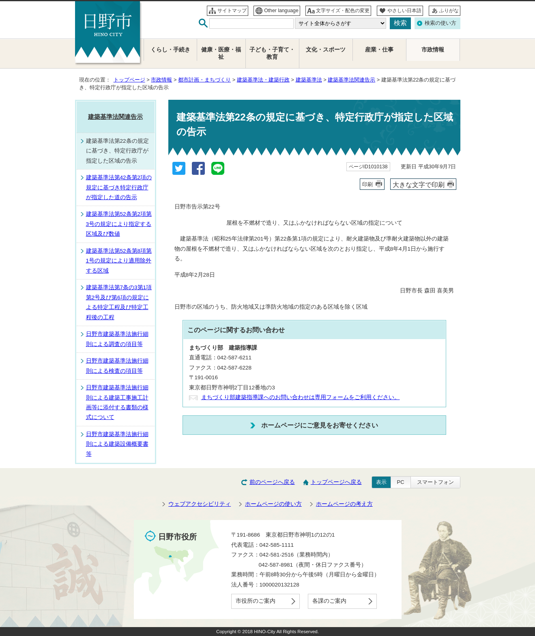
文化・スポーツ (326, 50)
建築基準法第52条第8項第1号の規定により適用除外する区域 (119, 261)
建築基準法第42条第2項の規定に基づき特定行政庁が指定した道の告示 (119, 187)
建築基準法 (309, 80)
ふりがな (449, 10)
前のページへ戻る (272, 482)
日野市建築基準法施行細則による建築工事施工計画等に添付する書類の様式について (117, 402)
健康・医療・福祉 (221, 53)
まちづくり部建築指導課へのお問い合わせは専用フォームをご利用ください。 (300, 397)
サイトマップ (232, 10)
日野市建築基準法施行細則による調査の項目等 (117, 339)
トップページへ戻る (336, 482)
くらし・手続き (170, 50)
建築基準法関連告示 (351, 80)
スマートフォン (435, 482)
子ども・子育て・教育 (272, 53)
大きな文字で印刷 (419, 184)
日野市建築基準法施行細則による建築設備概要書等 (117, 444)
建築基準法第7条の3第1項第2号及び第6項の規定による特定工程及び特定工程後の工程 (119, 302)
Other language (281, 10)
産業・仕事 (379, 50)
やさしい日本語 (404, 10)
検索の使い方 (440, 23)
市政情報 (161, 80)
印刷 (367, 184)
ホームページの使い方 (273, 504)
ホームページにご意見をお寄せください (319, 425)
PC (400, 482)
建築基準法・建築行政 (263, 80)
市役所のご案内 (255, 601)
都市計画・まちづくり (204, 80)
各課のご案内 (329, 601)
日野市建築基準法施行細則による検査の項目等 (117, 366)
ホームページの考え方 (344, 504)
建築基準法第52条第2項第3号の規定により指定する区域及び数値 (119, 224)
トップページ (129, 80)
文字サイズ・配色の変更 (343, 10)
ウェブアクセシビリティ (199, 504)
